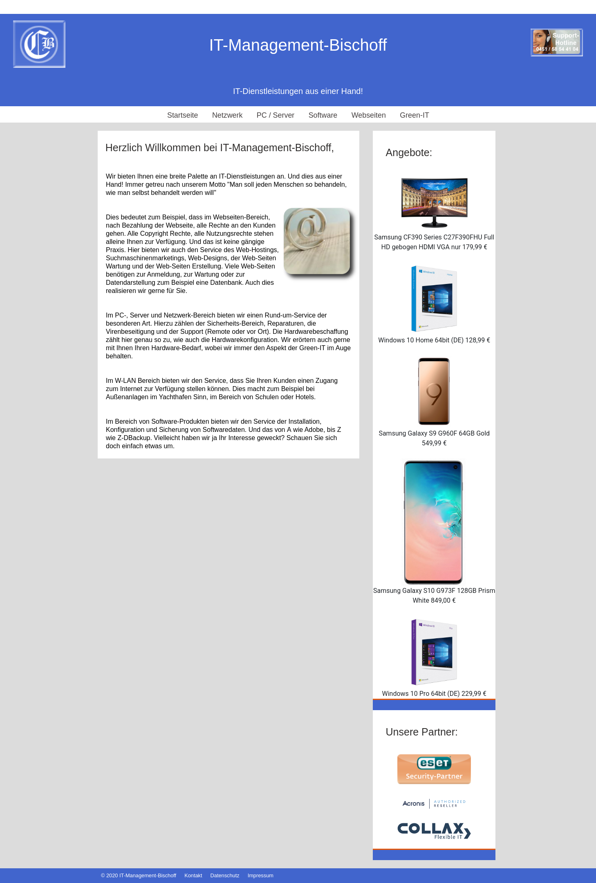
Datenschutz (225, 875)
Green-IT (415, 115)
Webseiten (369, 115)
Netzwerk (227, 115)
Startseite (181, 115)
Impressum (260, 875)
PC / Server (275, 115)
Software (323, 115)
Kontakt (193, 875)
